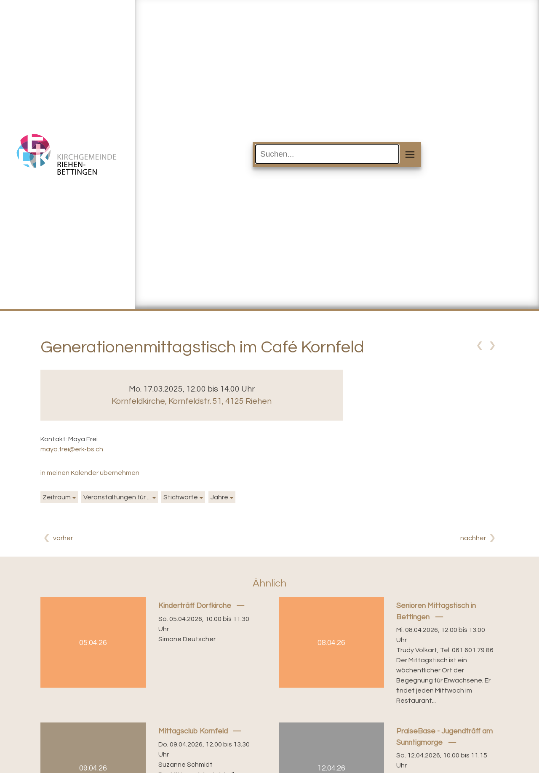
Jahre (219, 497)
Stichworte (180, 497)
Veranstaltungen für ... (117, 497)
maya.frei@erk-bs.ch (71, 449)
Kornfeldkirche (192, 401)
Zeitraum (57, 497)
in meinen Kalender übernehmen (89, 472)
